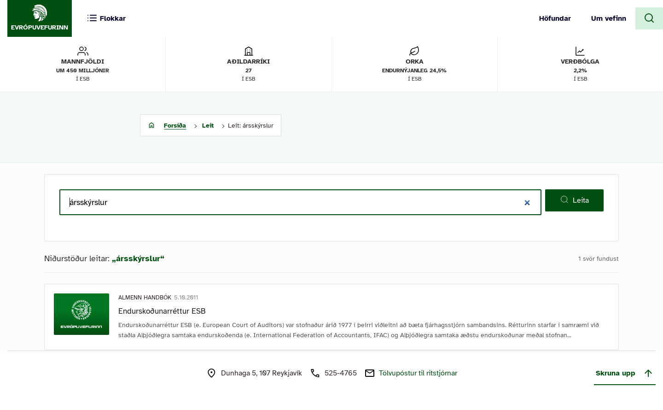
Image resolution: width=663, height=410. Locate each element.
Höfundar (555, 18)
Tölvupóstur (418, 373)
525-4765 (341, 373)
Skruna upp (625, 373)
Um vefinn (608, 18)
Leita (574, 200)
